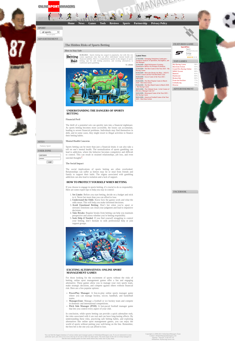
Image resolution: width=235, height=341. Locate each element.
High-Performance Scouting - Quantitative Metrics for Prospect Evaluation (150, 65)
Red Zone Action (179, 67)
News (81, 23)
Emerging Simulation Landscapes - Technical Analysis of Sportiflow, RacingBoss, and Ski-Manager (152, 60)
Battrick (175, 73)
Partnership (140, 23)
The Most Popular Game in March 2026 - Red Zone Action (151, 82)
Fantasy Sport (45, 146)
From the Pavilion (179, 80)
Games (92, 23)
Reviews (114, 23)
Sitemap (154, 337)
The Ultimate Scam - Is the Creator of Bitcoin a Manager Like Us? (152, 90)
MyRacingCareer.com (167, 339)
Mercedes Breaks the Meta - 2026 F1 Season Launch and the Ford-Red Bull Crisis (152, 73)
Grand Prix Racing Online (182, 69)
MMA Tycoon (178, 71)
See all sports (51, 34)
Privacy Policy (159, 23)
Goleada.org (177, 83)
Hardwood (176, 76)
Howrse (175, 85)
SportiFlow (185, 47)
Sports (126, 23)
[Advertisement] (50, 90)
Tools (103, 23)
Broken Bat (177, 78)
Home (71, 23)
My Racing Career (179, 64)
